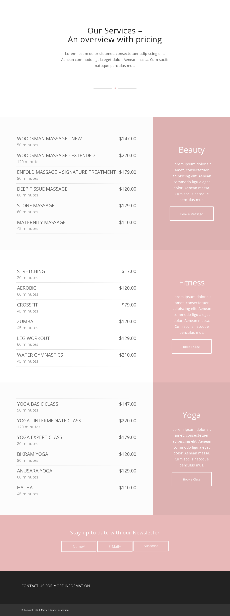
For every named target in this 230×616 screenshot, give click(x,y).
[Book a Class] (192, 346)
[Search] (205, 12)
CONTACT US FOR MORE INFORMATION (55, 585)
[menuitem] (148, 12)
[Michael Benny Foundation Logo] (41, 12)
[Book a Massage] (192, 213)
